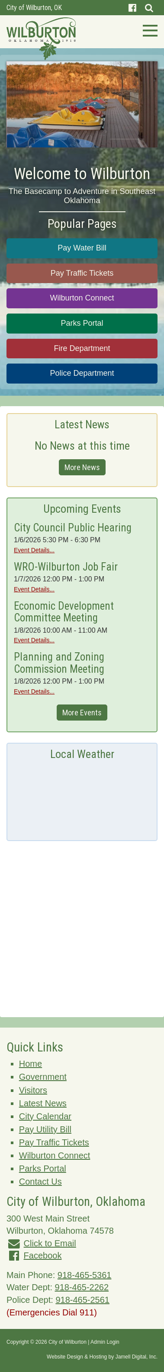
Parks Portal (82, 323)
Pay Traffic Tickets (82, 273)
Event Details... (34, 550)
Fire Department (82, 348)
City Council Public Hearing (73, 527)
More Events (82, 712)
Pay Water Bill (82, 248)
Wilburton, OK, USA (82, 796)
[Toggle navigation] (148, 30)
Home (30, 1063)
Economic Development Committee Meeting (64, 612)
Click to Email (50, 1243)
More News (82, 467)
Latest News (43, 1103)
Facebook (43, 1255)
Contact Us (40, 1181)
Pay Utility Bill (45, 1129)
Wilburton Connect (82, 298)
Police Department (82, 373)
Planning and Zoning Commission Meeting (59, 663)
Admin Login (104, 1342)
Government (43, 1077)
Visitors (33, 1090)
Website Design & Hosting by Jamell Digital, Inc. (102, 1357)
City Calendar (45, 1116)
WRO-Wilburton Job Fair (66, 567)
